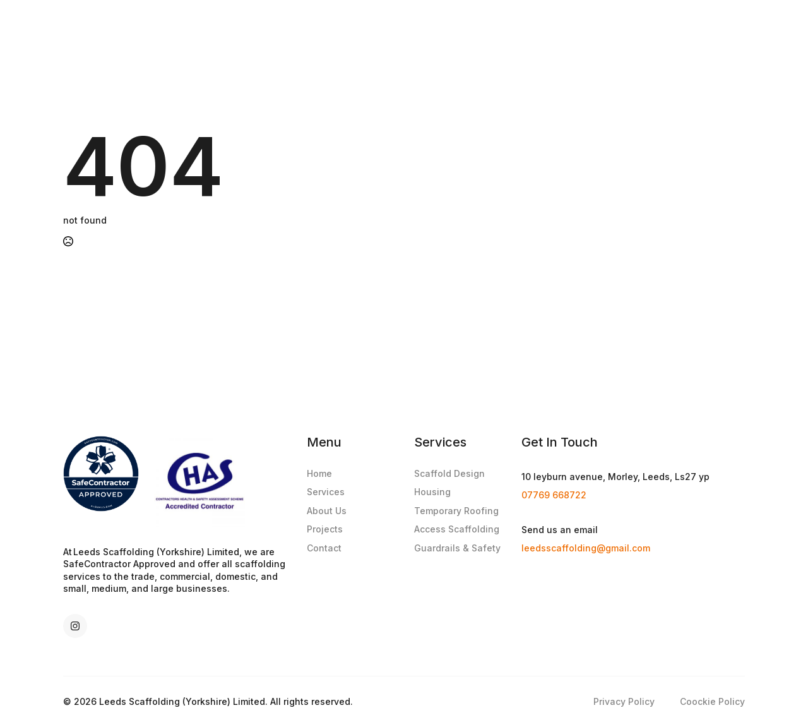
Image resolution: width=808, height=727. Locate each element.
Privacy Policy (624, 701)
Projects (325, 529)
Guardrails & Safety (457, 548)
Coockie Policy (712, 701)
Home (319, 473)
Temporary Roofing (456, 510)
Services (326, 491)
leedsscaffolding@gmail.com (585, 548)
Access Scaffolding (456, 529)
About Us (327, 510)
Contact (324, 548)
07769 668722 (553, 495)
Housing (432, 491)
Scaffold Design (449, 473)
